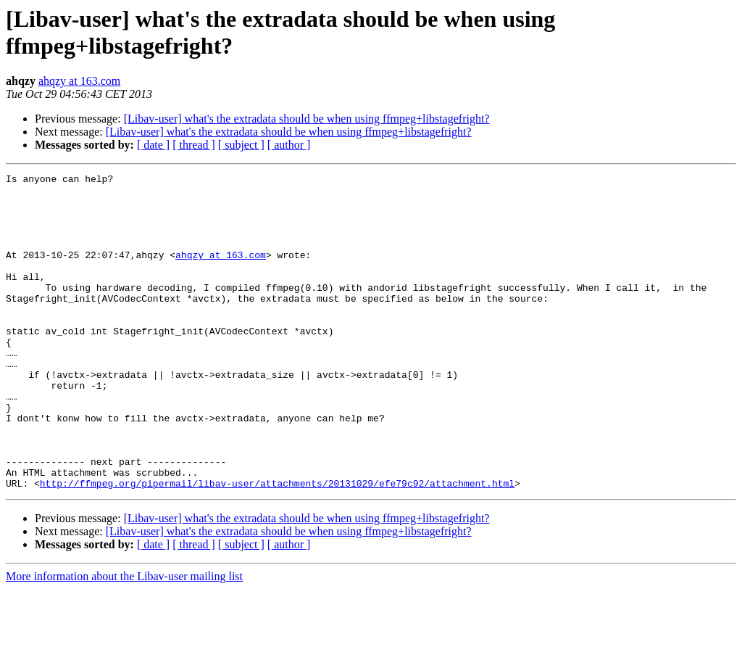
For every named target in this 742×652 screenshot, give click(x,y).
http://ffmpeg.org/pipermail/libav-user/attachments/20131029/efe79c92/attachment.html (277, 546)
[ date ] (153, 145)
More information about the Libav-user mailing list (124, 639)
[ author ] (289, 145)
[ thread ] (193, 145)
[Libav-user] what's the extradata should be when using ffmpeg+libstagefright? (307, 118)
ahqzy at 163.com (79, 81)
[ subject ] (241, 145)
